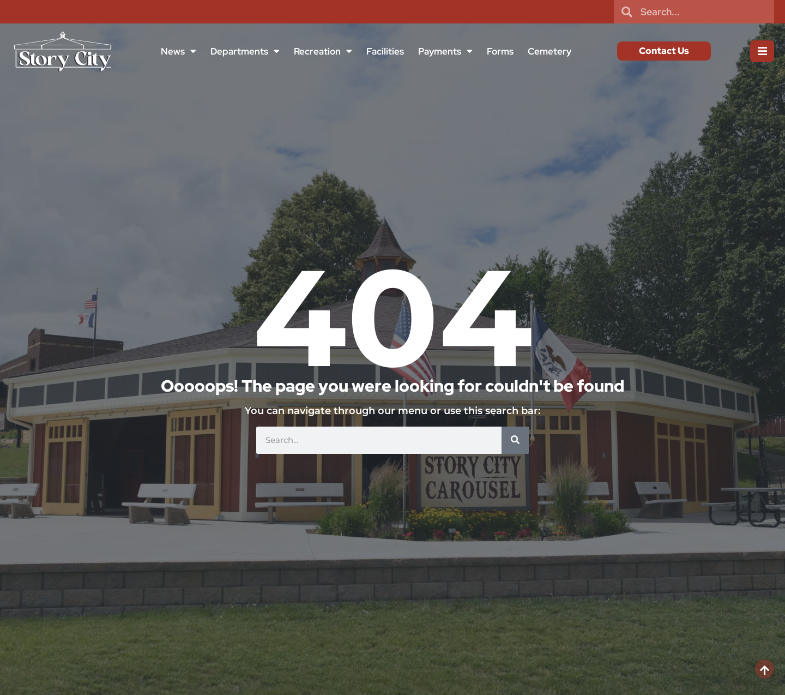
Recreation (322, 51)
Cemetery (549, 51)
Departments (244, 51)
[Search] (515, 440)
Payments (445, 51)
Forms (499, 51)
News (178, 51)
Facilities (384, 51)
